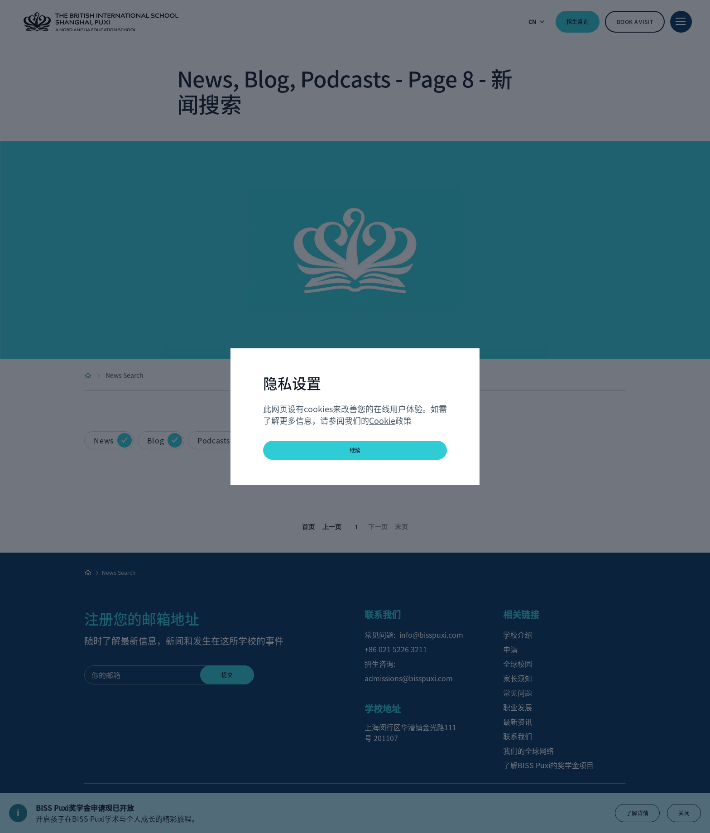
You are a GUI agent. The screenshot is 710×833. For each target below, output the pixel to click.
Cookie (382, 420)
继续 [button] (355, 450)
